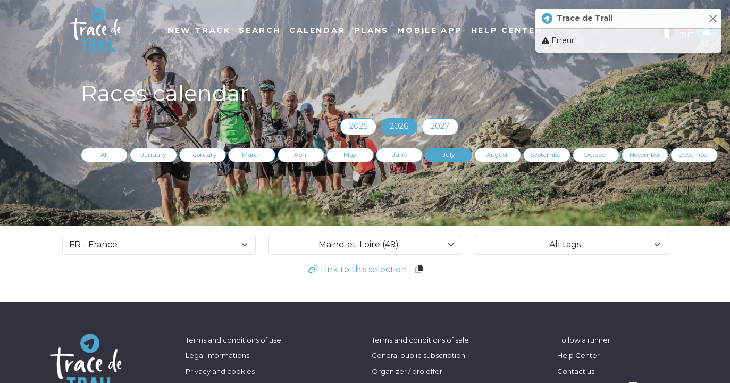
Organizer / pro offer (407, 371)
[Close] (712, 18)
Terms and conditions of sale (420, 340)
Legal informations (217, 355)
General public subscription (418, 355)
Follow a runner (583, 340)
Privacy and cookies (220, 371)
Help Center (578, 355)
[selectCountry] (159, 245)
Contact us (575, 371)
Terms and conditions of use (233, 340)
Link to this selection (357, 269)
